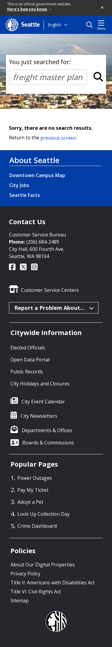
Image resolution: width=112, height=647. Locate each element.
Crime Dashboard (37, 526)
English (54, 25)
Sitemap (19, 600)
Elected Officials (27, 347)
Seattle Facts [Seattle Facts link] (24, 195)
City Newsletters (39, 416)
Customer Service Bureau (37, 234)
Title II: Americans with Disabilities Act (52, 582)
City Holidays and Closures (40, 383)
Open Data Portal (30, 359)
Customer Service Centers (50, 290)
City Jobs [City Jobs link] (19, 185)
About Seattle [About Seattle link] (34, 160)
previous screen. (58, 137)
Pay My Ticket (32, 490)
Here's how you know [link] (29, 9)
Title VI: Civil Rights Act (35, 591)
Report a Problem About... (54, 307)
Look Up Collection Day (43, 514)
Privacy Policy (25, 573)
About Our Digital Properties (42, 564)
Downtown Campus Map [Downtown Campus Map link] (37, 175)
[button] (102, 7)
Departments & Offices (47, 430)
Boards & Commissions (48, 442)
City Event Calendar (43, 401)
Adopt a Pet (30, 502)
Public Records (26, 371)
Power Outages (34, 478)
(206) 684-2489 (42, 242)
